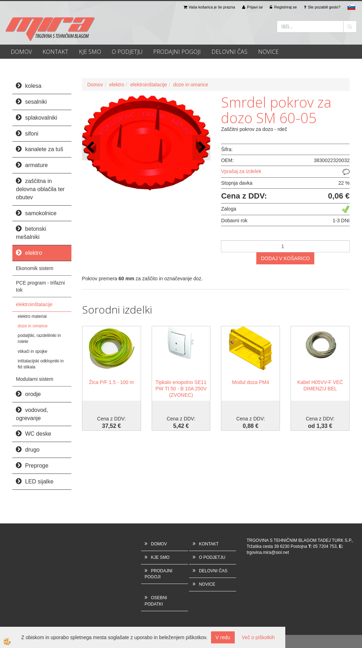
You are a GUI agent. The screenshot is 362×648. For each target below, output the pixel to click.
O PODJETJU (127, 52)
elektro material (32, 316)
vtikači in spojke (32, 351)
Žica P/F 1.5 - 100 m (111, 382)
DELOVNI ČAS (229, 52)
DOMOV (21, 52)
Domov (95, 84)
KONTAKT (55, 52)
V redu (223, 637)
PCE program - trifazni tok (40, 286)
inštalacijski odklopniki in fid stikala (41, 364)
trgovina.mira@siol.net (268, 552)
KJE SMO (90, 52)
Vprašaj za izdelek (241, 171)
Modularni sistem (34, 379)
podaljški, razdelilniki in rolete (39, 338)
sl (351, 7)
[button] (201, 147)
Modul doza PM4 (250, 382)
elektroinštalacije (34, 304)
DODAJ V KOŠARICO (285, 258)
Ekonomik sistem (34, 268)
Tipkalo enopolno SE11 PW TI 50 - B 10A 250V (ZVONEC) (181, 388)
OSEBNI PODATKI (156, 600)
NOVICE (268, 52)
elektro (116, 84)
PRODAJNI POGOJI (177, 52)
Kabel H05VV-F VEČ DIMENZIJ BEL (320, 385)
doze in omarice (33, 325)
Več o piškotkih (258, 637)
